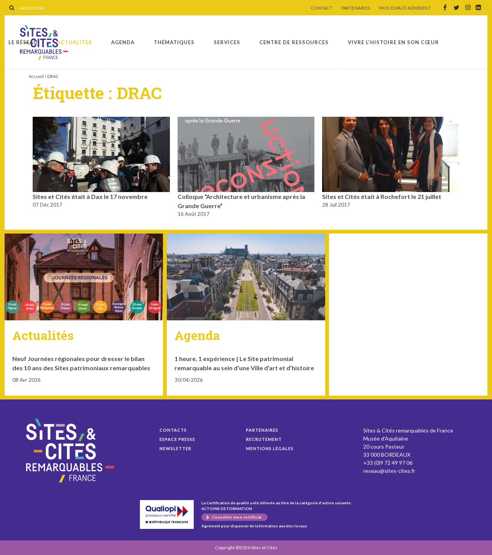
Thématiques (174, 42)
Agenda (123, 42)
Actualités (74, 42)
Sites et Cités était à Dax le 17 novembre (90, 196)
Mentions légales (270, 448)
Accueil (36, 76)
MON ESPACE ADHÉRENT (405, 8)
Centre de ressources (294, 42)
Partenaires (262, 429)
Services (227, 42)
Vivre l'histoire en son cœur (393, 42)
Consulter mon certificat (237, 517)
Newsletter (175, 448)
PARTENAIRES (355, 8)
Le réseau (23, 42)
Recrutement (264, 439)
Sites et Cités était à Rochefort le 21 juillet (381, 196)
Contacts (173, 429)
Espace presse (177, 439)
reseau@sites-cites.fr (389, 470)
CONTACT (322, 8)
